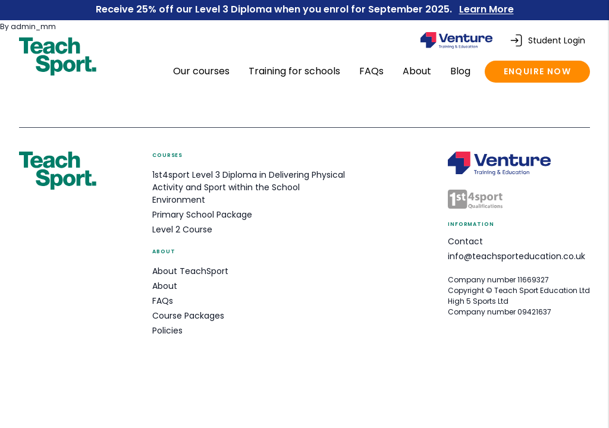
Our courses (202, 71)
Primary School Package (202, 215)
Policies (167, 330)
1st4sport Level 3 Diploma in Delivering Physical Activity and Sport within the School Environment (248, 187)
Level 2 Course (182, 229)
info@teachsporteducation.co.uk (516, 256)
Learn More (486, 9)
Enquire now (537, 71)
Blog (461, 71)
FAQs (372, 71)
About (418, 71)
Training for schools (296, 71)
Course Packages (188, 316)
